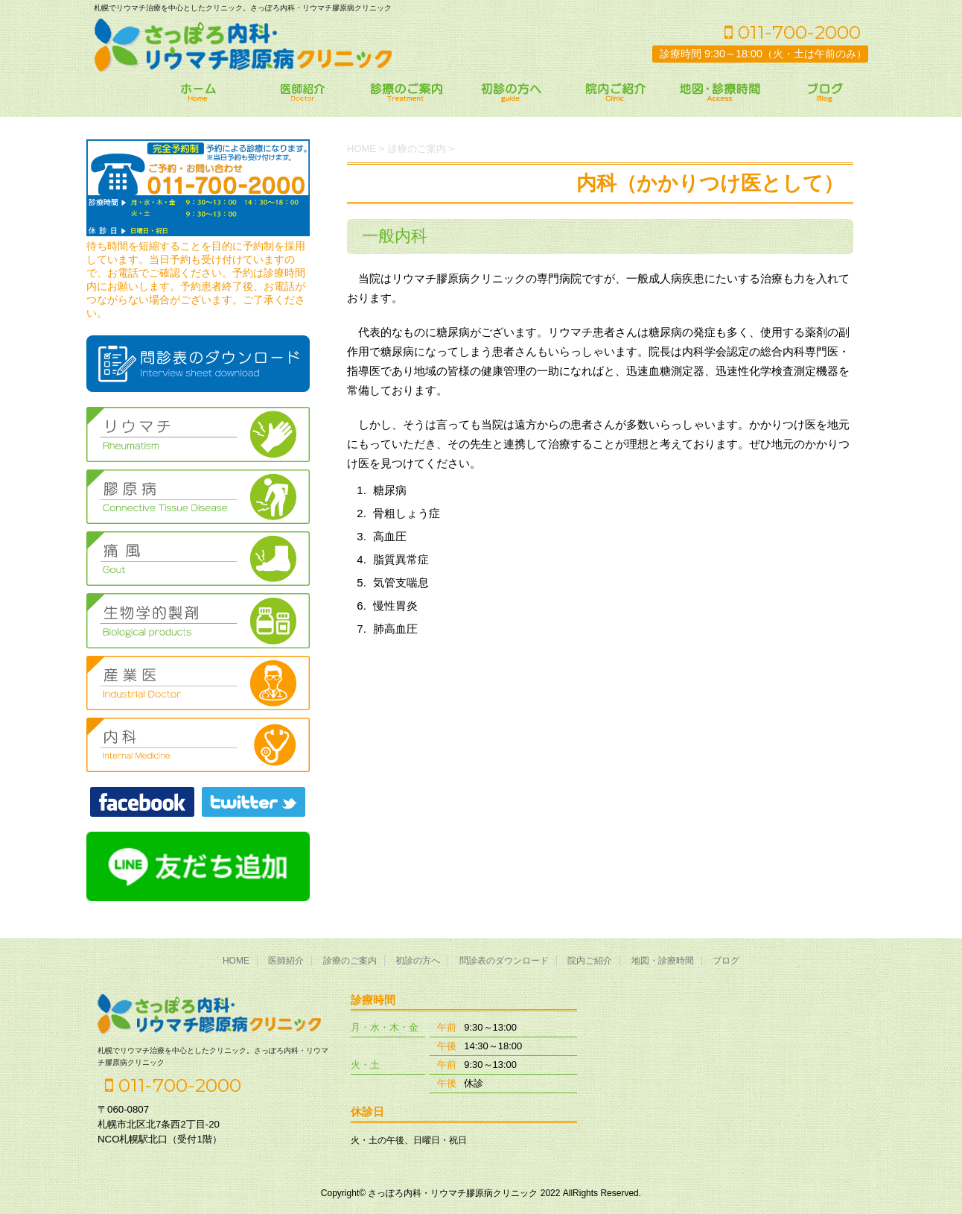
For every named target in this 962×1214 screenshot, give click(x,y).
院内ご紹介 (589, 960)
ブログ (726, 960)
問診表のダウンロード (504, 960)
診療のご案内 (350, 960)
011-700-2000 (792, 32)
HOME (236, 960)
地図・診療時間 (662, 960)
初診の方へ (417, 960)
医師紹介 (286, 960)
